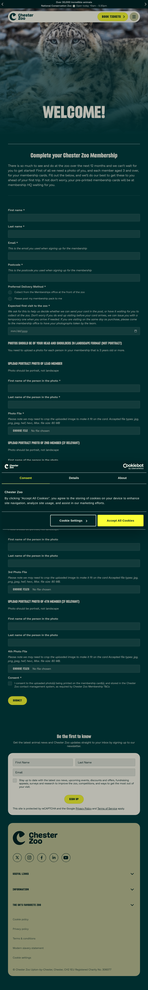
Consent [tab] (26, 478)
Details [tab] (74, 478)
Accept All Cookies (120, 520)
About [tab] (122, 478)
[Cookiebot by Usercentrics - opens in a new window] (125, 466)
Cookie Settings (73, 520)
